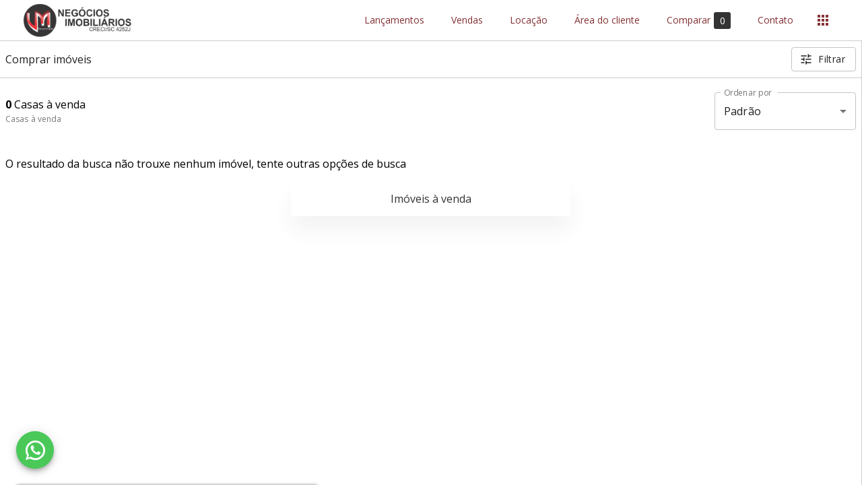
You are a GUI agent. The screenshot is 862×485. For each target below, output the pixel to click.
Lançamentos (394, 20)
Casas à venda (33, 119)
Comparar (699, 20)
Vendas (467, 20)
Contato (775, 20)
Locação (529, 20)
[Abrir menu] (823, 20)
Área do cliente (607, 20)
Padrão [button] (742, 111)
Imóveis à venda (431, 198)
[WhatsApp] (35, 450)
